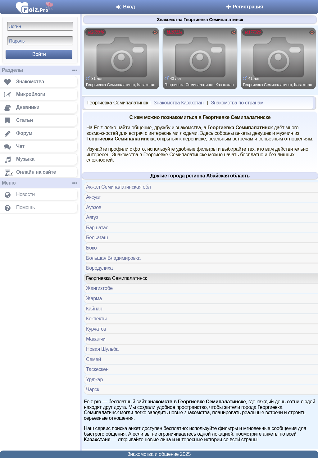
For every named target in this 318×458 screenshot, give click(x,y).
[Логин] (40, 26)
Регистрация (244, 6)
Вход (125, 6)
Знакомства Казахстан (178, 102)
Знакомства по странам (237, 102)
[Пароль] (40, 40)
